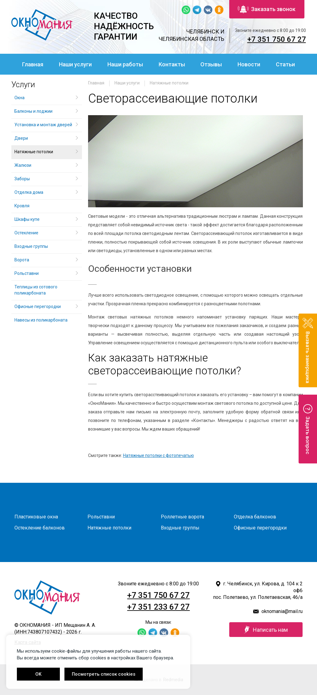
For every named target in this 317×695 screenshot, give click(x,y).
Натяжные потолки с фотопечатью (158, 455)
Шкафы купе (27, 219)
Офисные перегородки (37, 306)
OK (38, 674)
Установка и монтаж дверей (43, 124)
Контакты (172, 64)
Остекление (26, 232)
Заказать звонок (267, 9)
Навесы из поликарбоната (41, 320)
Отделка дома (28, 192)
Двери (21, 138)
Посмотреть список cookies (103, 674)
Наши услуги (75, 64)
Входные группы (31, 246)
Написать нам (266, 629)
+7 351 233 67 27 (158, 606)
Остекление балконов (39, 528)
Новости (249, 64)
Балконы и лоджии (33, 111)
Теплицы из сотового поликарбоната (35, 289)
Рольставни (26, 273)
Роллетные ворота (182, 517)
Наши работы (125, 64)
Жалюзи (22, 165)
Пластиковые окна (36, 517)
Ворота (21, 259)
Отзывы (211, 64)
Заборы (22, 178)
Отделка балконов (255, 517)
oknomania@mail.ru (282, 611)
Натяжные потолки (169, 82)
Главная (32, 64)
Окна (19, 97)
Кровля (21, 205)
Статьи (285, 64)
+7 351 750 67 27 (276, 39)
